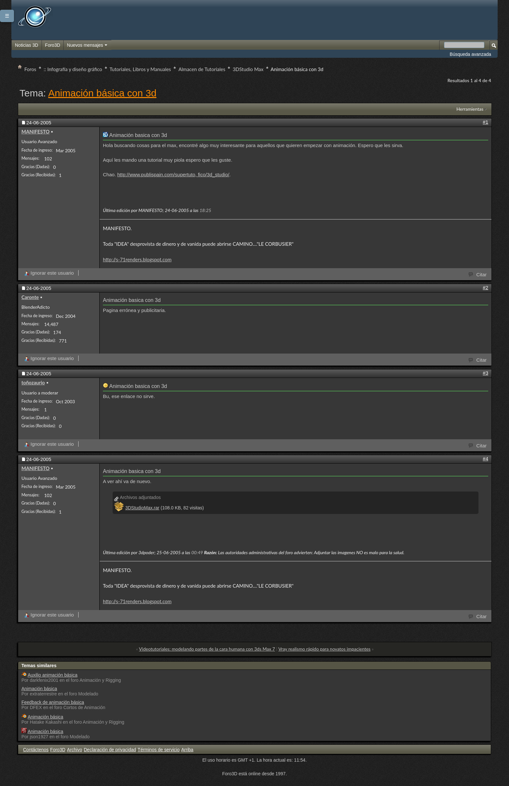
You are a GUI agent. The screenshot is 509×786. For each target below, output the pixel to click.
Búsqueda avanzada (470, 54)
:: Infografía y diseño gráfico (73, 69)
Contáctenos (36, 749)
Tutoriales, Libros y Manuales (140, 69)
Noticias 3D (26, 45)
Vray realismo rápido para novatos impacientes (324, 649)
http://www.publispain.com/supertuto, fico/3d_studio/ (173, 174)
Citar (478, 274)
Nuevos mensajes (87, 45)
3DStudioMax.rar (142, 507)
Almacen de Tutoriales (202, 69)
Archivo (74, 749)
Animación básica (39, 688)
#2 (485, 287)
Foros (30, 69)
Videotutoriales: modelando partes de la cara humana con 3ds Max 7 (207, 649)
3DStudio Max (248, 69)
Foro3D (52, 45)
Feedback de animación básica (52, 702)
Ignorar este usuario (49, 273)
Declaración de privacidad (110, 749)
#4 (485, 458)
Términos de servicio (159, 749)
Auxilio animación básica (52, 675)
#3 (485, 373)
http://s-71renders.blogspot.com (137, 259)
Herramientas (469, 109)
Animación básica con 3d (102, 93)
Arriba (187, 749)
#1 (485, 122)
